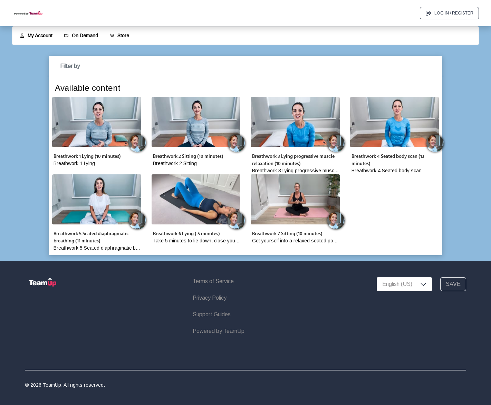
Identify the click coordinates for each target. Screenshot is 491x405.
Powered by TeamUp (218, 331)
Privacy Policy (210, 298)
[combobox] (404, 284)
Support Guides (212, 314)
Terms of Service (213, 281)
